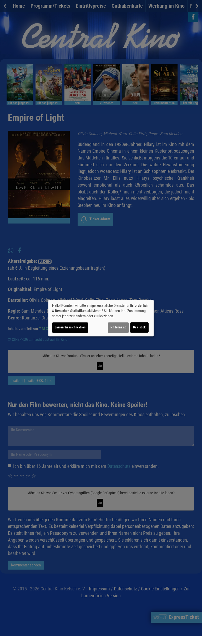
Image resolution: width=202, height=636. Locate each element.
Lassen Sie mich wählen (70, 327)
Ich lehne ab (118, 327)
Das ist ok (139, 327)
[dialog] (101, 318)
